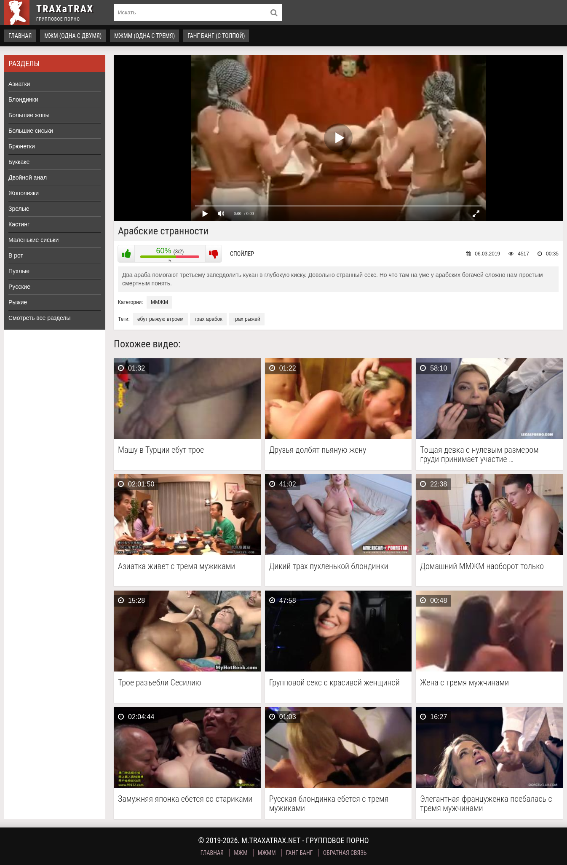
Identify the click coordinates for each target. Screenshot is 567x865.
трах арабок (208, 319)
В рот (15, 255)
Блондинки (23, 99)
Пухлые (18, 271)
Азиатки (19, 84)
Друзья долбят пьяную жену (317, 450)
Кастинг (18, 224)
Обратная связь (345, 852)
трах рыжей (246, 319)
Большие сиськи (30, 130)
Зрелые (18, 208)
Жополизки (23, 193)
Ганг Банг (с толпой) (216, 35)
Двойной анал (27, 177)
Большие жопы (29, 115)
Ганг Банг (299, 852)
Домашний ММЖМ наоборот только (482, 566)
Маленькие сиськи (33, 239)
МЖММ (267, 852)
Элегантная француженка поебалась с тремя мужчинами (486, 803)
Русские (19, 286)
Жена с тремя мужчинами (464, 683)
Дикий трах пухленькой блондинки (328, 566)
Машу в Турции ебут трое (161, 450)
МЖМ (240, 852)
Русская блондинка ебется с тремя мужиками (329, 803)
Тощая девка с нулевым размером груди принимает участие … (479, 454)
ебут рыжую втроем (160, 319)
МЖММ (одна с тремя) (144, 35)
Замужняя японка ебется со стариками (185, 799)
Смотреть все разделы (39, 317)
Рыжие (17, 302)
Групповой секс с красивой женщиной (334, 683)
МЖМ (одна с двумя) (73, 35)
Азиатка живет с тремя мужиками (176, 566)
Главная (20, 35)
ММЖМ (159, 302)
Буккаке (18, 161)
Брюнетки (21, 146)
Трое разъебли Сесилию (159, 683)
